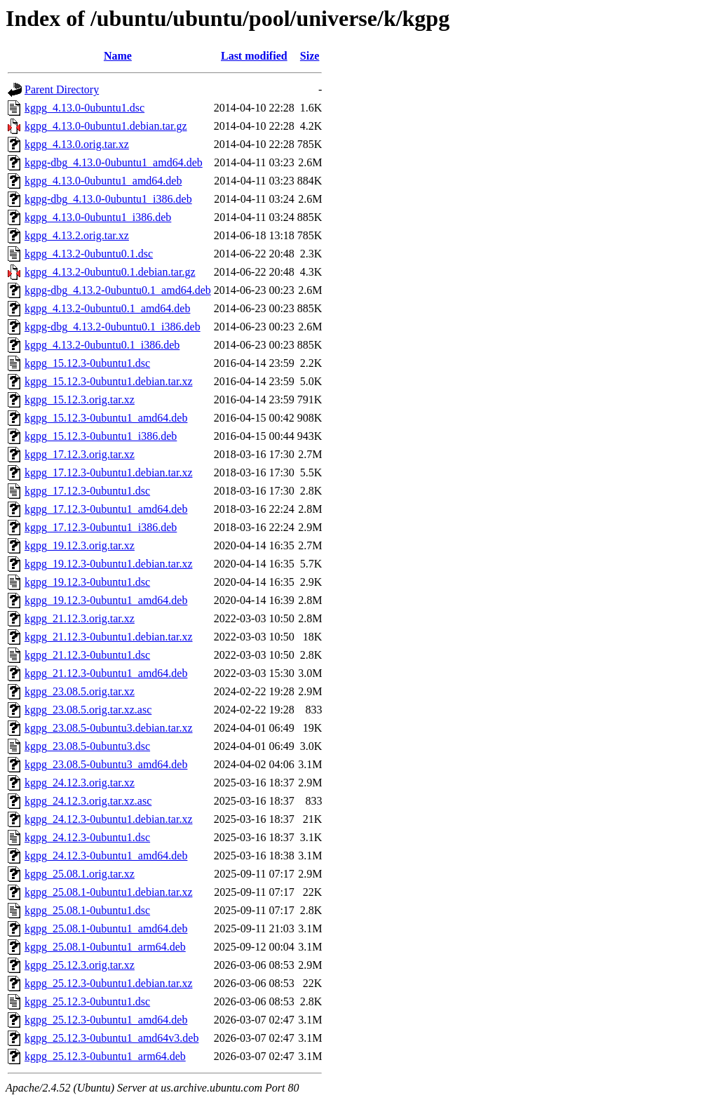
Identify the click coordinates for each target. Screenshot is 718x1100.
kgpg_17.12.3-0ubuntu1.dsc (87, 491)
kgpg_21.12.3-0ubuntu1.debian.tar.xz (109, 637)
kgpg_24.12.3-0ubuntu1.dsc (87, 837)
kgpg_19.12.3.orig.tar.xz (80, 545)
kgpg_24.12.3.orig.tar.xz (80, 783)
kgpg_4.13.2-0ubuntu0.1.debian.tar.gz (110, 272)
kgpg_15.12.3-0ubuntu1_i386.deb (101, 436)
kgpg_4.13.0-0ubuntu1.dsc (84, 108)
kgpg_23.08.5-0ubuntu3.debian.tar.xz (109, 728)
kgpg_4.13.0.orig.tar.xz (77, 144)
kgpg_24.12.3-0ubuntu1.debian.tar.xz (109, 819)
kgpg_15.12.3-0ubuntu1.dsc (87, 363)
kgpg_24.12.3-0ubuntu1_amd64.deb (106, 855)
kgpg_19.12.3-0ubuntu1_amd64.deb (106, 600)
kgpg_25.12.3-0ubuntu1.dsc (87, 1001)
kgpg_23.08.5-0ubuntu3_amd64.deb (106, 764)
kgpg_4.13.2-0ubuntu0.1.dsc (89, 254)
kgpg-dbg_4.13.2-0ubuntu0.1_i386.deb (113, 327)
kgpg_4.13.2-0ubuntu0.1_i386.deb (102, 345)
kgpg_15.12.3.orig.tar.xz (80, 399)
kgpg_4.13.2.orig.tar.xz (77, 235)
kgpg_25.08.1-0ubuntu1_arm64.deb (105, 947)
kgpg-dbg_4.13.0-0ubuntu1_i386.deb (108, 199)
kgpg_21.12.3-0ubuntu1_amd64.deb (106, 673)
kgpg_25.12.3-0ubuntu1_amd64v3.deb (111, 1038)
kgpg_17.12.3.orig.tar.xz (80, 454)
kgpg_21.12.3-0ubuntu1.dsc (87, 655)
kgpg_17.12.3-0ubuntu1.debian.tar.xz (109, 472)
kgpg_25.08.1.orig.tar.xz (80, 874)
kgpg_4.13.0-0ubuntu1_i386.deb (98, 217)
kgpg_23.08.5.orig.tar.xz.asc (88, 710)
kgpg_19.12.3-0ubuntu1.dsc (87, 582)
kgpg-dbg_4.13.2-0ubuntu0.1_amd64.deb (118, 290)
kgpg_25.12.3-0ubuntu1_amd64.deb (106, 1020)
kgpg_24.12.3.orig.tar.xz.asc (88, 801)
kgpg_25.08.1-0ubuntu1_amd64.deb (106, 928)
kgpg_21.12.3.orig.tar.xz (80, 618)
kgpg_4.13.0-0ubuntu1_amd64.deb (103, 181)
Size (310, 56)
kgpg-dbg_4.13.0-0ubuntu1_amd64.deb (114, 162)
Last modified (254, 56)
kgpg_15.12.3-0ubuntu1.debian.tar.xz (109, 381)
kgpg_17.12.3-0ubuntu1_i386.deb (101, 527)
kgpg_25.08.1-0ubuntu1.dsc (87, 910)
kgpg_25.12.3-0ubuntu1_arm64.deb (105, 1056)
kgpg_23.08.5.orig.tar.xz (80, 691)
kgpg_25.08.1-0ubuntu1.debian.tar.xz (109, 892)
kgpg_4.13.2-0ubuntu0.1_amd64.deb (107, 308)
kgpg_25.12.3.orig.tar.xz (80, 965)
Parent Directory (62, 89)
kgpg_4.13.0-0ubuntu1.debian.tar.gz (106, 126)
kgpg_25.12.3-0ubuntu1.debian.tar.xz (109, 983)
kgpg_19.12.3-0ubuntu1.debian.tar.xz (109, 564)
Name (118, 56)
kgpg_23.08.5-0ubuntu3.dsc (87, 746)
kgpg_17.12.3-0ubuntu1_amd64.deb (106, 509)
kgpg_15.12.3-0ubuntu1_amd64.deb (106, 418)
